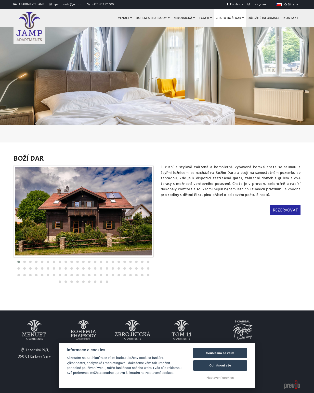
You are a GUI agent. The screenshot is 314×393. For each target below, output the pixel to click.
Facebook (235, 4)
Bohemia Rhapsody (153, 18)
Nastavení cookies (220, 377)
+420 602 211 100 (103, 4)
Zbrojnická (184, 18)
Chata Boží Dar (230, 18)
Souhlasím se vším (220, 353)
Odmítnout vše (220, 365)
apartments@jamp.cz (66, 4)
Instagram (257, 4)
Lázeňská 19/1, (34, 353)
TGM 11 (205, 18)
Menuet (125, 18)
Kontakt (291, 18)
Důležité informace (264, 18)
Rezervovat (285, 210)
